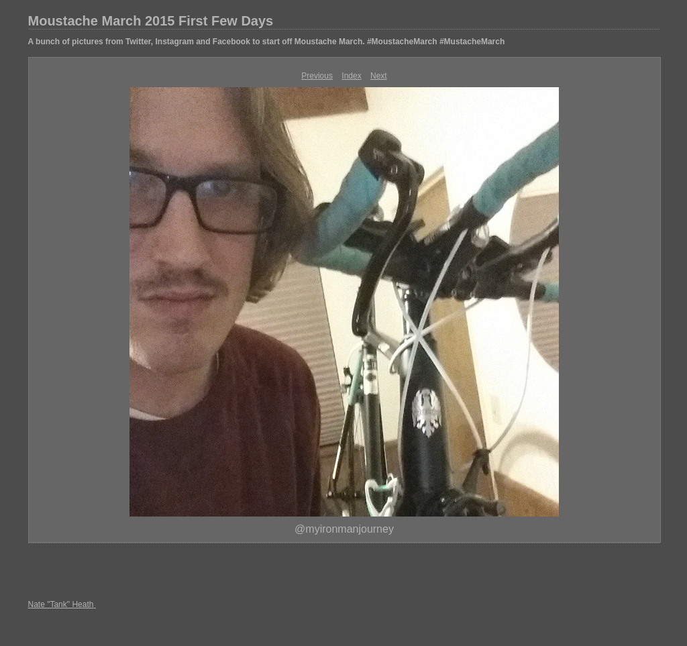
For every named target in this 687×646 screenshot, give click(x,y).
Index (351, 75)
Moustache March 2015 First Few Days (151, 20)
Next (378, 75)
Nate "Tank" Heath (61, 604)
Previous (317, 75)
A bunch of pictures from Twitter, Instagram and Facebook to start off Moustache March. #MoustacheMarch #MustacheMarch (266, 41)
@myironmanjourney (344, 529)
